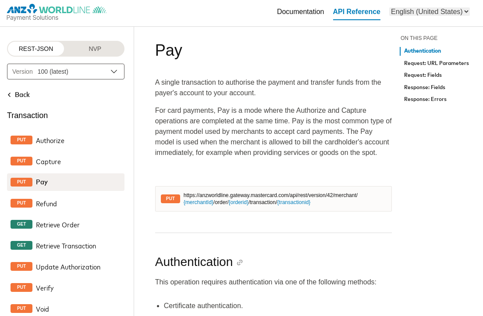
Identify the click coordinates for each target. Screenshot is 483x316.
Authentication (422, 51)
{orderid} (239, 202)
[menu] (429, 11)
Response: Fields (424, 87)
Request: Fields (423, 75)
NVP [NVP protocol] (95, 48)
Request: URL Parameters (436, 63)
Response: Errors (425, 99)
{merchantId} (198, 202)
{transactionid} (293, 202)
